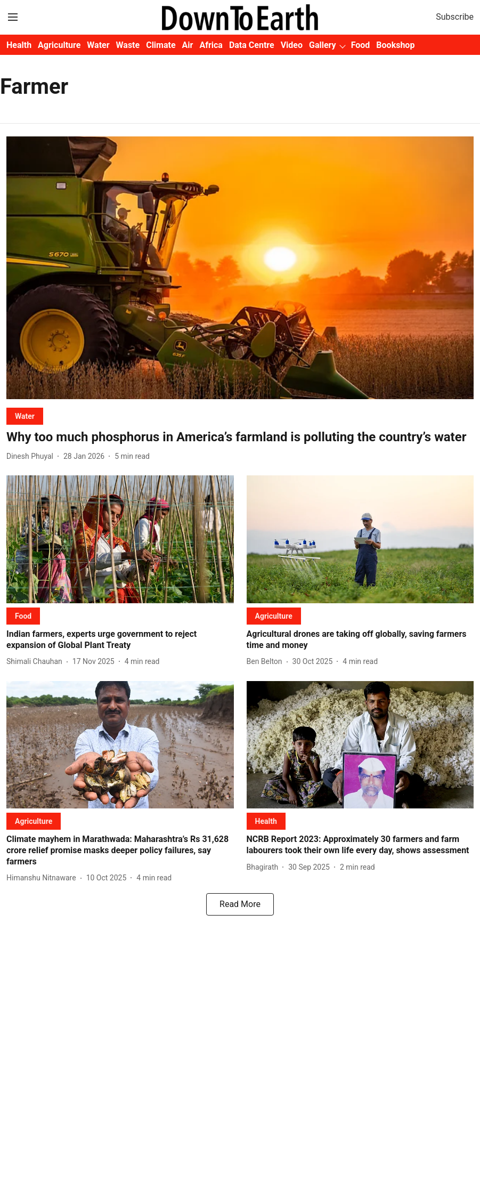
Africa (210, 45)
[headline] (240, 437)
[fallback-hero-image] (240, 267)
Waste (128, 45)
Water (98, 45)
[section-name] (24, 416)
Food (360, 45)
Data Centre (251, 45)
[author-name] (32, 456)
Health (18, 45)
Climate (160, 45)
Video (292, 45)
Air (187, 45)
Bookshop (395, 45)
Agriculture (59, 45)
